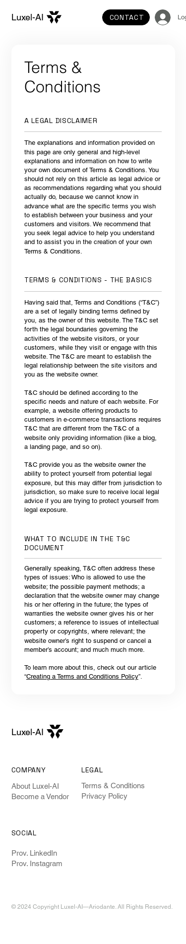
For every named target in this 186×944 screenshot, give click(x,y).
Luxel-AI (27, 17)
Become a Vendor (40, 796)
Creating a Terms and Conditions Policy (82, 676)
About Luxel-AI (35, 786)
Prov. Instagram (36, 863)
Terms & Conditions (113, 785)
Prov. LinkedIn (34, 853)
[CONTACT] (126, 17)
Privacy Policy (104, 796)
